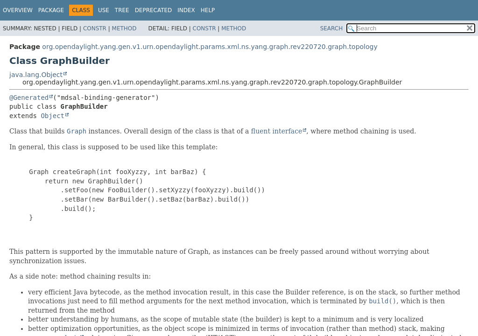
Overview (18, 10)
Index (186, 10)
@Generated (29, 97)
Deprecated (153, 10)
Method (124, 28)
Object (52, 115)
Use (103, 10)
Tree (122, 10)
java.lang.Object (36, 74)
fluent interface (276, 131)
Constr (94, 28)
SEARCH (331, 28)
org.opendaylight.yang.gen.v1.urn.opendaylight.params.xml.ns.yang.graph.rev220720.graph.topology (209, 46)
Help (208, 10)
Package (51, 10)
